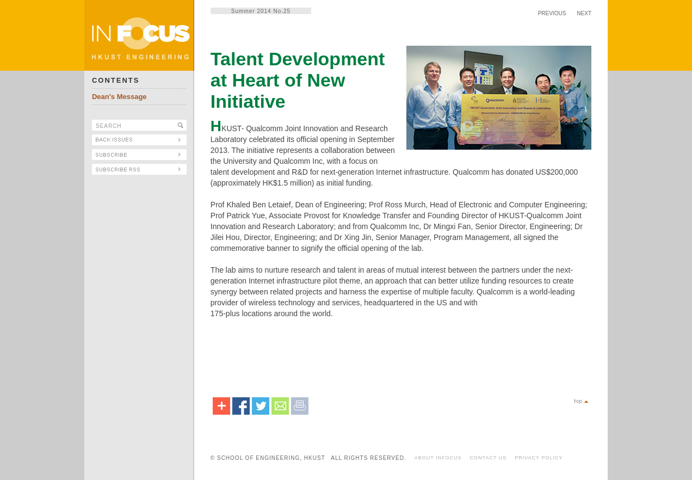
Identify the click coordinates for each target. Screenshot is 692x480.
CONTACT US (488, 457)
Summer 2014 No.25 (261, 11)
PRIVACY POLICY (539, 457)
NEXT (584, 13)
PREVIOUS (552, 13)
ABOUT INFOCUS (438, 457)
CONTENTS (116, 80)
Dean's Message (119, 97)
